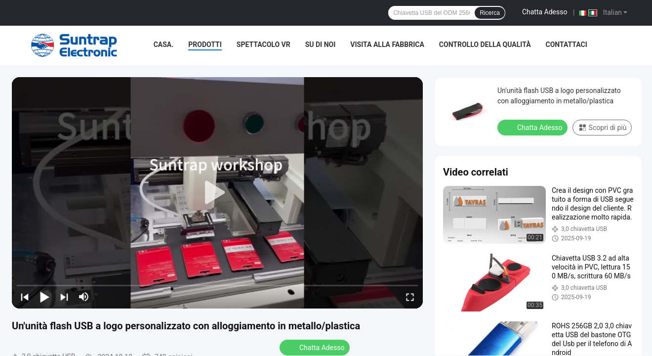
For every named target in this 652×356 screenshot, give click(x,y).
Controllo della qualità (485, 44)
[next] (64, 296)
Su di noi (320, 44)
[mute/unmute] (84, 296)
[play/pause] (44, 296)
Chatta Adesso (545, 12)
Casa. (164, 44)
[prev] (25, 296)
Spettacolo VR (263, 44)
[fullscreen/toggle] (410, 296)
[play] (217, 192)
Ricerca (490, 12)
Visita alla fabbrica (387, 44)
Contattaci (566, 44)
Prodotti (205, 44)
